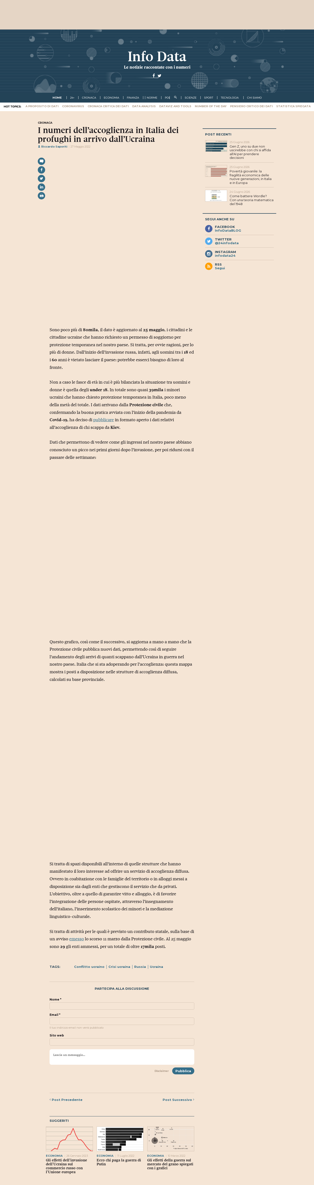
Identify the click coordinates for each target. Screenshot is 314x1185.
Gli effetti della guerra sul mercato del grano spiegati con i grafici (170, 1164)
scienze (190, 97)
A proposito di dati (42, 106)
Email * (55, 1014)
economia (111, 97)
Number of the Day (211, 106)
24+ (72, 97)
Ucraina (156, 967)
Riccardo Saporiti (52, 146)
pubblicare (103, 419)
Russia (140, 967)
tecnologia (230, 97)
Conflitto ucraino (89, 967)
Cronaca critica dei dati (108, 106)
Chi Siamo (254, 97)
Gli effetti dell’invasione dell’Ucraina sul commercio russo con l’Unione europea (66, 1166)
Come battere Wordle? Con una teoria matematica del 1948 (252, 200)
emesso (76, 939)
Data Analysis (144, 106)
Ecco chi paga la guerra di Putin (119, 1162)
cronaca (89, 97)
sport (208, 97)
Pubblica (183, 1071)
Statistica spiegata (293, 106)
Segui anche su (219, 219)
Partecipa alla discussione (122, 988)
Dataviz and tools (175, 106)
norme (152, 97)
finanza (133, 97)
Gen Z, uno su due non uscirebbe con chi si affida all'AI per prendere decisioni (250, 152)
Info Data (157, 56)
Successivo (178, 1099)
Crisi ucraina (119, 967)
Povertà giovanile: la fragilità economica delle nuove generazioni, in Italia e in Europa (251, 177)
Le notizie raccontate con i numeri (157, 67)
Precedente (66, 1099)
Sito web (57, 1035)
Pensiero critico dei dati (251, 106)
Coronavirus (73, 106)
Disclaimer (162, 1071)
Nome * (55, 999)
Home (57, 97)
